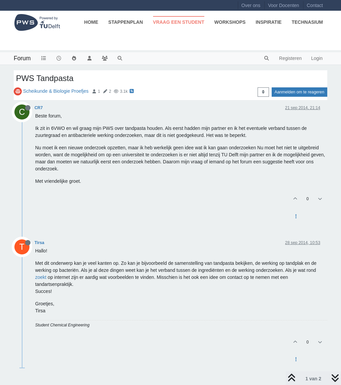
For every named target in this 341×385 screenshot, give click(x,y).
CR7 (39, 107)
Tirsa (39, 242)
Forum (22, 58)
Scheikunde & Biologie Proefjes (55, 91)
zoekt (40, 277)
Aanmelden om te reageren (299, 92)
